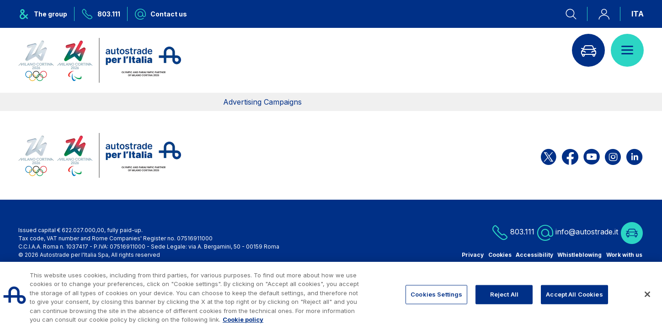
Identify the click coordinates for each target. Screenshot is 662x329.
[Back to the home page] (99, 60)
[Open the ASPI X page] (548, 155)
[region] (331, 295)
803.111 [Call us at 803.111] (513, 232)
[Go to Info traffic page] (588, 50)
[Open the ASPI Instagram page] (613, 155)
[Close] (647, 294)
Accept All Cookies (574, 294)
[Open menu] (627, 50)
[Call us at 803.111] (101, 14)
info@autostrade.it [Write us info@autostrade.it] (577, 232)
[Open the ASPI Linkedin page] (634, 155)
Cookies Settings (436, 294)
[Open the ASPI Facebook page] (570, 155)
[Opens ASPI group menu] (46, 14)
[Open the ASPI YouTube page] (591, 155)
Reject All (504, 294)
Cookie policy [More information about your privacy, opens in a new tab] (243, 319)
